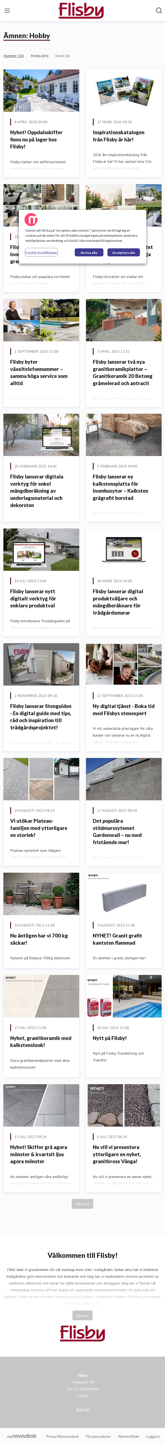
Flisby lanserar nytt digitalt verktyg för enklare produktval (33, 598)
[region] (82, 237)
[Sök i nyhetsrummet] (159, 10)
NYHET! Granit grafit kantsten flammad (117, 939)
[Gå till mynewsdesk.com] (22, 1436)
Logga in (153, 1436)
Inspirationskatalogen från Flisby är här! (118, 135)
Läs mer (82, 1315)
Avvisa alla (89, 252)
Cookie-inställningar (41, 252)
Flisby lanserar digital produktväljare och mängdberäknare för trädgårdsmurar (118, 602)
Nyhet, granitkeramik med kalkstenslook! (40, 1041)
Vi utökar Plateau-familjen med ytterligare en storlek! (38, 828)
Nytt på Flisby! (110, 1038)
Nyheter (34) (13, 55)
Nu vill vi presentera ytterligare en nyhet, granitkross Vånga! (117, 1154)
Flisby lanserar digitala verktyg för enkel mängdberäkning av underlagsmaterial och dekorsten (36, 490)
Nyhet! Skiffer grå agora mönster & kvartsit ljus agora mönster (38, 1154)
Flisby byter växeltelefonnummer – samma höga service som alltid (39, 372)
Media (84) (39, 55)
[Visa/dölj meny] (7, 10)
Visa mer (82, 1204)
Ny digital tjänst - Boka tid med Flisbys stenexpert (124, 709)
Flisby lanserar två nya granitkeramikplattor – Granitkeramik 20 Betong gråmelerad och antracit (122, 372)
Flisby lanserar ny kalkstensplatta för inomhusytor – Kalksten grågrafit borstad (120, 487)
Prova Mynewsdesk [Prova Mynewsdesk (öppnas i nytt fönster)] (62, 1436)
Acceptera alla (123, 252)
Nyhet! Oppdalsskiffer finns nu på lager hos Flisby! (36, 139)
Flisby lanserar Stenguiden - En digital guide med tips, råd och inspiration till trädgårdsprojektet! (40, 716)
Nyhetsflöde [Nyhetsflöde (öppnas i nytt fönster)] (128, 1436)
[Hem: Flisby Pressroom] (81, 11)
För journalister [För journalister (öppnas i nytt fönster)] (98, 1436)
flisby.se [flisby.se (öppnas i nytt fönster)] (82, 1409)
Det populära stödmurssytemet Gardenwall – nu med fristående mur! (117, 831)
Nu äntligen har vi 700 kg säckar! (39, 939)
